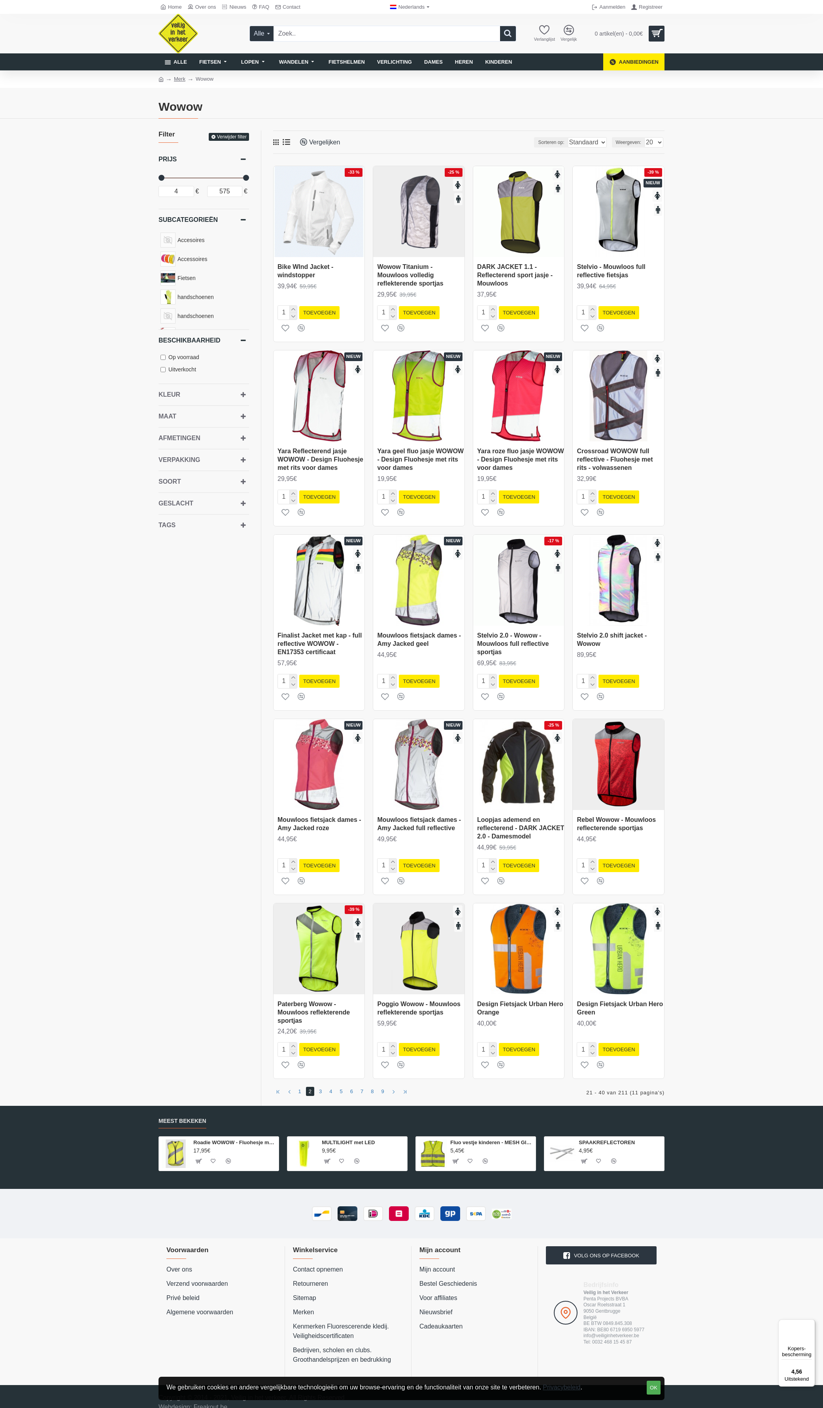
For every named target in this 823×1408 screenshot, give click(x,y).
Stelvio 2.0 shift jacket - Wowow (612, 636)
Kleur (169, 394)
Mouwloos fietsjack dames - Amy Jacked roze (319, 819)
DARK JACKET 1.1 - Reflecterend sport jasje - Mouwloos (515, 275)
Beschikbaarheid (189, 340)
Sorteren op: (537, 142)
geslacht (176, 503)
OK (653, 1388)
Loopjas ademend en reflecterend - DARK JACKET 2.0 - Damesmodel (520, 823)
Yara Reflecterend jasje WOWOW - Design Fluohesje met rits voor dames (320, 457)
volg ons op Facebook (606, 1246)
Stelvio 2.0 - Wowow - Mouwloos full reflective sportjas (513, 640)
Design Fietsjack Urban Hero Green (620, 1001)
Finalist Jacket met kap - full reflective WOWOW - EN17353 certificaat (319, 640)
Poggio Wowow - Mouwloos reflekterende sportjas (418, 1001)
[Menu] (810, 1324)
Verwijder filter (232, 137)
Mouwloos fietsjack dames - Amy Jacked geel (419, 636)
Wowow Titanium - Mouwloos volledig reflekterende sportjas (410, 275)
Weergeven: (631, 142)
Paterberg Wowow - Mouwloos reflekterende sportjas (313, 1006)
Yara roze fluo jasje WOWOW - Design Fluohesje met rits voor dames (520, 457)
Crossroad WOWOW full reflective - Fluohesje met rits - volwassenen (615, 457)
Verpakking (179, 459)
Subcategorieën (188, 219)
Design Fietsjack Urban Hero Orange (520, 1001)
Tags (167, 525)
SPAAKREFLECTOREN (607, 1132)
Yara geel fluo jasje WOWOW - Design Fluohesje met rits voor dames (420, 457)
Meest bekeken (182, 1111)
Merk (179, 79)
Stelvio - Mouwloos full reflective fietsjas (611, 270)
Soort (170, 481)
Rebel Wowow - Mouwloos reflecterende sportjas (616, 819)
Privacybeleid (561, 1387)
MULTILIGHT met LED (348, 1132)
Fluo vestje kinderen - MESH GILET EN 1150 (491, 1132)
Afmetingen (179, 438)
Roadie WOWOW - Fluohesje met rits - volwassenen (234, 1132)
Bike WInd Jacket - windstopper (305, 270)
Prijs (168, 159)
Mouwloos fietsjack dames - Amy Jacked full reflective (419, 819)
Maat (167, 416)
